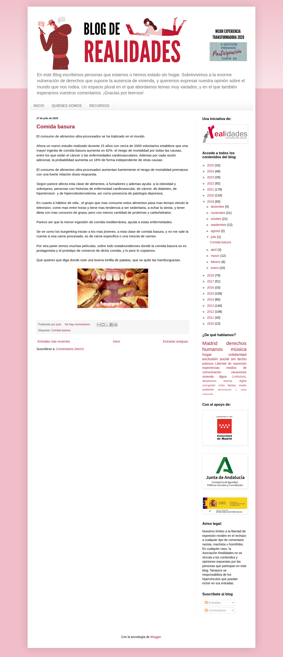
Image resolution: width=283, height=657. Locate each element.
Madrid (209, 343)
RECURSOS (99, 106)
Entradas (213, 602)
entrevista (207, 394)
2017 (211, 281)
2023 (211, 177)
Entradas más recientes (54, 341)
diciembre (218, 206)
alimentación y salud (232, 389)
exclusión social (215, 359)
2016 (211, 287)
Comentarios (215, 610)
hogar (207, 354)
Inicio (116, 341)
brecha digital (235, 381)
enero (215, 268)
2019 (211, 201)
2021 (211, 189)
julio (214, 237)
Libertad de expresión (231, 363)
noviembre (218, 213)
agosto (216, 231)
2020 (211, 195)
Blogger (155, 637)
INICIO (38, 106)
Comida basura (55, 126)
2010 (211, 323)
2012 (211, 311)
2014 (211, 299)
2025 (211, 165)
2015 (211, 293)
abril (214, 249)
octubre (216, 219)
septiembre (219, 225)
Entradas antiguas (175, 341)
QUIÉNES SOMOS (67, 106)
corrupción (208, 385)
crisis (221, 385)
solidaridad (238, 354)
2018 (211, 275)
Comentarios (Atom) (70, 349)
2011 (211, 317)
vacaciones (239, 372)
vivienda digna (214, 376)
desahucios (209, 381)
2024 (211, 171)
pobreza (208, 363)
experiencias (211, 367)
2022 (211, 183)
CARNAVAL (239, 376)
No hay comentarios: (78, 324)
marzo (215, 255)
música (239, 349)
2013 (211, 305)
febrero (216, 262)
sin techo (239, 359)
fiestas (232, 385)
